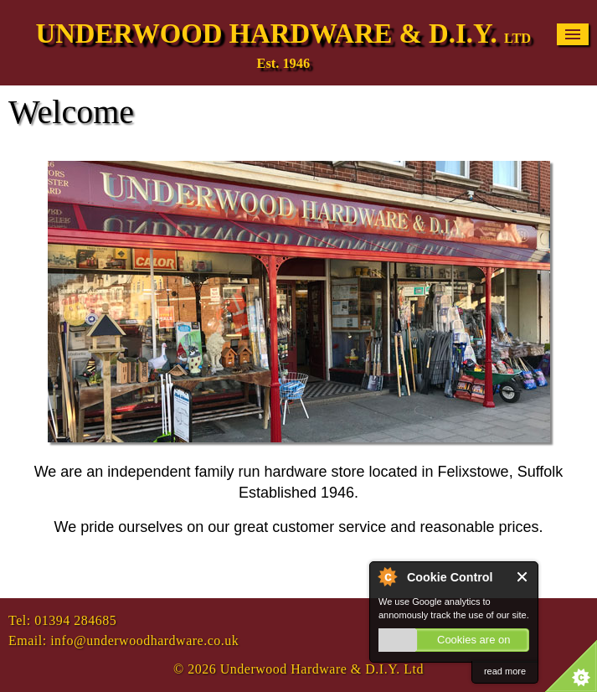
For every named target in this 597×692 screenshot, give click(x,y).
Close (522, 576)
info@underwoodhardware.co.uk (144, 640)
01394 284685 (75, 620)
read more (505, 671)
